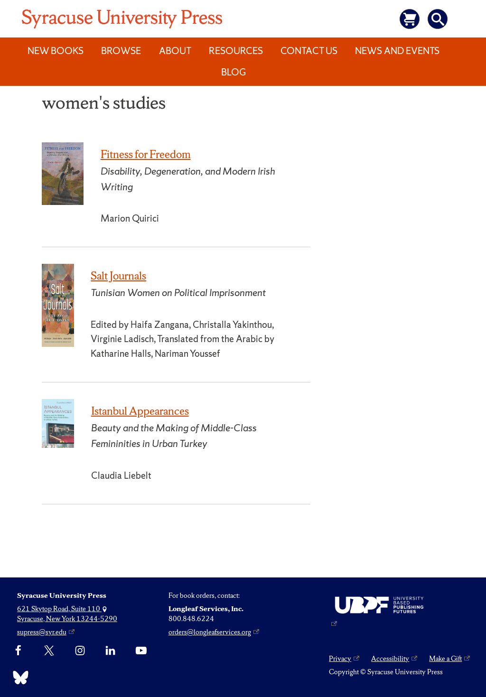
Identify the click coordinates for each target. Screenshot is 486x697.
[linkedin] (110, 650)
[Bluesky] (18, 678)
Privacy (340, 658)
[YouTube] (141, 650)
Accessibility (390, 658)
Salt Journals (118, 276)
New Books (56, 51)
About (175, 51)
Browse (121, 51)
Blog (233, 72)
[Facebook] (18, 650)
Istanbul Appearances (140, 411)
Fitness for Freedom (146, 154)
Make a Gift (445, 658)
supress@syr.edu (41, 632)
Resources (236, 51)
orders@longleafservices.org (209, 632)
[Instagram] (80, 650)
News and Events (397, 51)
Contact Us (308, 51)
